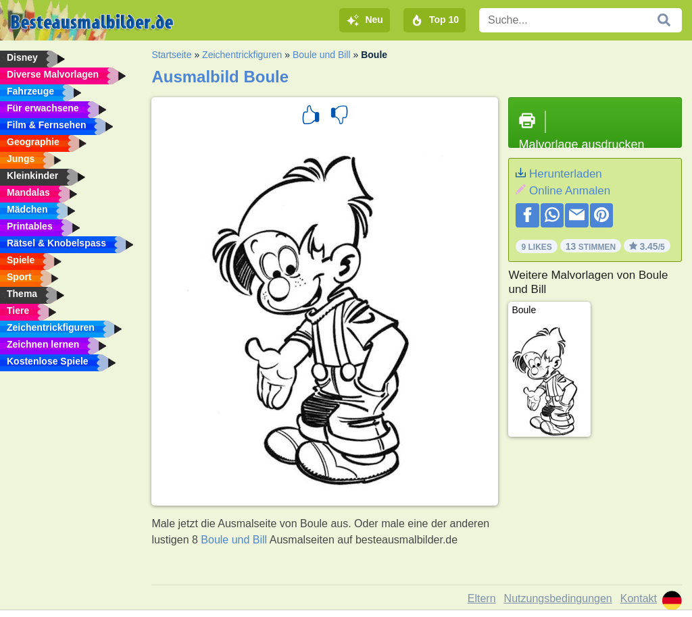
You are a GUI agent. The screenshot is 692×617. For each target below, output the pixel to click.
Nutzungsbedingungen (558, 598)
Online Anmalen (569, 190)
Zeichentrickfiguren (242, 54)
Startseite (171, 54)
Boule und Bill (322, 54)
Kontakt (638, 598)
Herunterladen (565, 173)
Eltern (482, 598)
